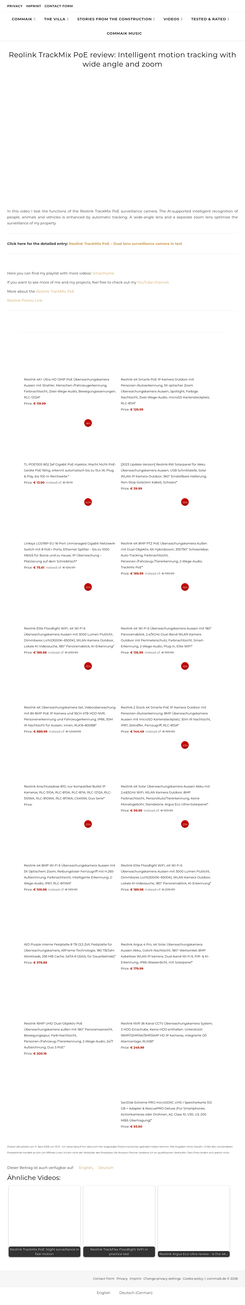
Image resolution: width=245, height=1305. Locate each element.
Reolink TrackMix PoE (55, 291)
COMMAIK (22, 19)
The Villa (54, 19)
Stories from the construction (114, 19)
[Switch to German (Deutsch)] (134, 1292)
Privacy (15, 6)
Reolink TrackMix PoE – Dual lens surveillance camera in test (125, 243)
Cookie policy (193, 1278)
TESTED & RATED (208, 19)
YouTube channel (152, 282)
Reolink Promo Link (24, 300)
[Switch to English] (83, 1167)
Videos (171, 19)
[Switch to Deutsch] (103, 1167)
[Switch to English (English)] (101, 1292)
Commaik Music (124, 33)
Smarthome (103, 273)
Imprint (33, 6)
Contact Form (59, 6)
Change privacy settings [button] (162, 1278)
